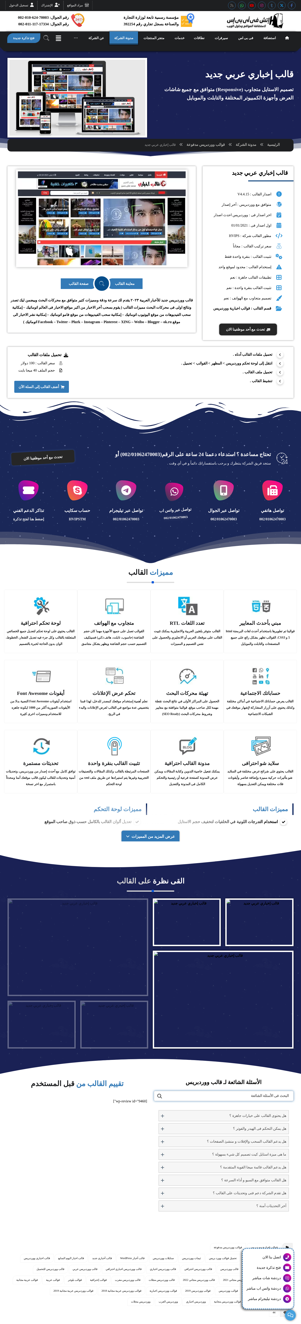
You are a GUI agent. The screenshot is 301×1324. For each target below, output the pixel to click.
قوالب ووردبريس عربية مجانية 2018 (121, 1289)
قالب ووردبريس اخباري (163, 1268)
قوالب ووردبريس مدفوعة (206, 145)
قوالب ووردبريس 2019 (198, 1289)
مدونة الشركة (246, 145)
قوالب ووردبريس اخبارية (163, 1289)
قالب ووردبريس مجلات (162, 1278)
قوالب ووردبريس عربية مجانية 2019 (73, 1289)
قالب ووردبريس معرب (128, 1278)
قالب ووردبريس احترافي (198, 1268)
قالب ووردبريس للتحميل (50, 1268)
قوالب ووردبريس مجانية (227, 1300)
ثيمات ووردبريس (191, 1257)
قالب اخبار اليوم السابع (71, 1257)
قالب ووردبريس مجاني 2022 (199, 1278)
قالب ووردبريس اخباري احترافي (124, 1268)
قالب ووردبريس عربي (85, 1268)
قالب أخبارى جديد (102, 1257)
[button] (292, 5)
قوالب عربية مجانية (27, 1278)
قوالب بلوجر (75, 1278)
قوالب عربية (53, 1278)
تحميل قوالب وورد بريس (223, 1257)
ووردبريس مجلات (140, 1300)
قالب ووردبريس (229, 1268)
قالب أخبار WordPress (132, 1257)
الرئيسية (273, 145)
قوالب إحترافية (98, 1278)
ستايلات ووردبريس (163, 1257)
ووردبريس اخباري (196, 1300)
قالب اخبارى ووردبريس (37, 1257)
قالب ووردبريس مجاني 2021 (239, 1278)
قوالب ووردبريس (228, 1289)
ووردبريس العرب (168, 1300)
